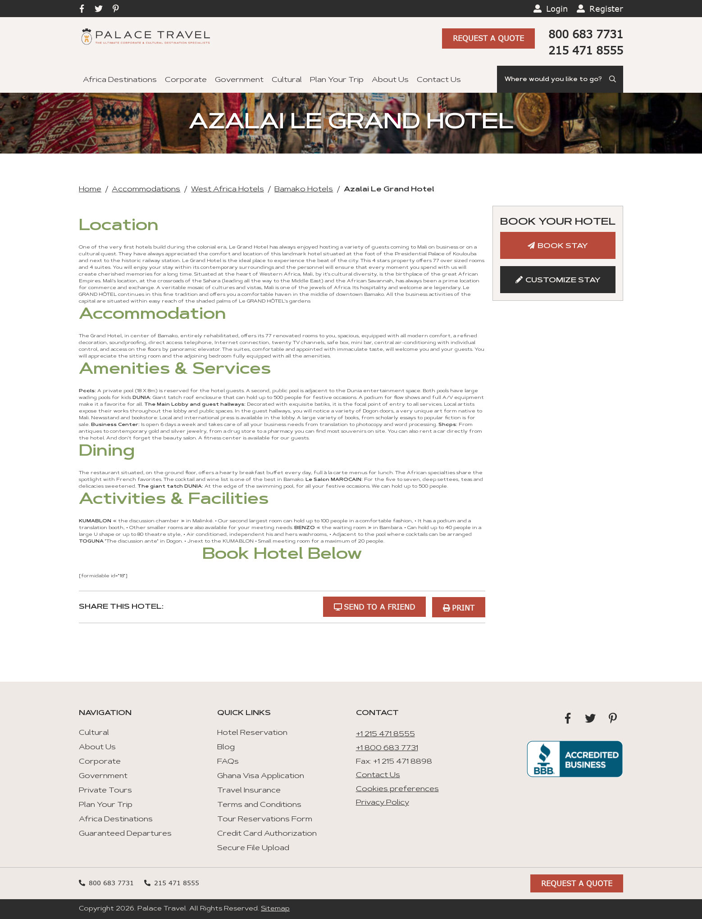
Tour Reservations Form (264, 819)
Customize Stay (563, 280)
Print (463, 606)
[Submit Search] (613, 79)
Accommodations (146, 189)
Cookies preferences (397, 788)
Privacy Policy (382, 802)
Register (606, 9)
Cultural (287, 80)
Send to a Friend (378, 606)
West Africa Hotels (227, 189)
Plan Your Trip (337, 80)
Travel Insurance (249, 790)
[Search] (560, 79)
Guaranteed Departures (125, 833)
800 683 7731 (585, 34)
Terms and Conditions (259, 804)
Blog (226, 747)
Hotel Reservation (252, 732)
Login (557, 9)
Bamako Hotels (303, 189)
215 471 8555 (585, 50)
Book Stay (563, 246)
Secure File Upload (253, 847)
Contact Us (439, 80)
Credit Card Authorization (267, 833)
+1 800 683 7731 (387, 747)
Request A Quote (488, 39)
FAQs (228, 761)
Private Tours (105, 790)
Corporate (186, 80)
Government (239, 80)
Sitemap (275, 908)
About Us (390, 80)
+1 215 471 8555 (385, 734)
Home (90, 189)
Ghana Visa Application (260, 775)
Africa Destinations (120, 80)
